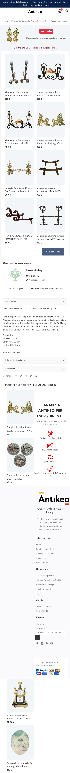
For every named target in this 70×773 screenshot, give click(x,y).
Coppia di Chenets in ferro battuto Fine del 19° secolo (50, 238)
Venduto (46, 31)
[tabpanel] (35, 370)
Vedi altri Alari (53, 252)
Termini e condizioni (45, 549)
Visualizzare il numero (39, 280)
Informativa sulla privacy (46, 554)
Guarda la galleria (15, 289)
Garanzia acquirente (45, 576)
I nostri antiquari (43, 589)
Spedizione (35, 369)
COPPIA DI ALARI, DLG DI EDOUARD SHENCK (19, 238)
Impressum (41, 558)
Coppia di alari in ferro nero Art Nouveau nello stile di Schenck (49, 94)
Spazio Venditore (43, 611)
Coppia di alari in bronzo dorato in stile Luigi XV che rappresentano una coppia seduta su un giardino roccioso (50, 142)
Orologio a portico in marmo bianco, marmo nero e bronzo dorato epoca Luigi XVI (18, 717)
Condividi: (7, 376)
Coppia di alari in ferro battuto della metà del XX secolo (18, 94)
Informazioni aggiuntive (35, 361)
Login (38, 594)
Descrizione (35, 302)
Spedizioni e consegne (45, 585)
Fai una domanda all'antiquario (47, 289)
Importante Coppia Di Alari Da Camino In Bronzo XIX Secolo (19, 190)
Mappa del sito (42, 563)
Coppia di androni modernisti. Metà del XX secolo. (49, 190)
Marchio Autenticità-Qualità (48, 580)
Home (38, 545)
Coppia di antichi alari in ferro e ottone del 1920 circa (17, 142)
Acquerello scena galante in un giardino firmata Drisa (19, 765)
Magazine (40, 624)
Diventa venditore (44, 607)
